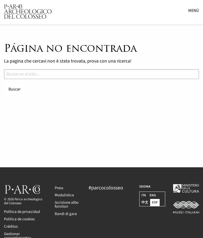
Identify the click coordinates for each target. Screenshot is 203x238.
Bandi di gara (66, 214)
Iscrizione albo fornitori (67, 204)
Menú (193, 10)
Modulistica (64, 195)
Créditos (11, 226)
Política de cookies (19, 219)
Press (59, 188)
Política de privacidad (22, 212)
